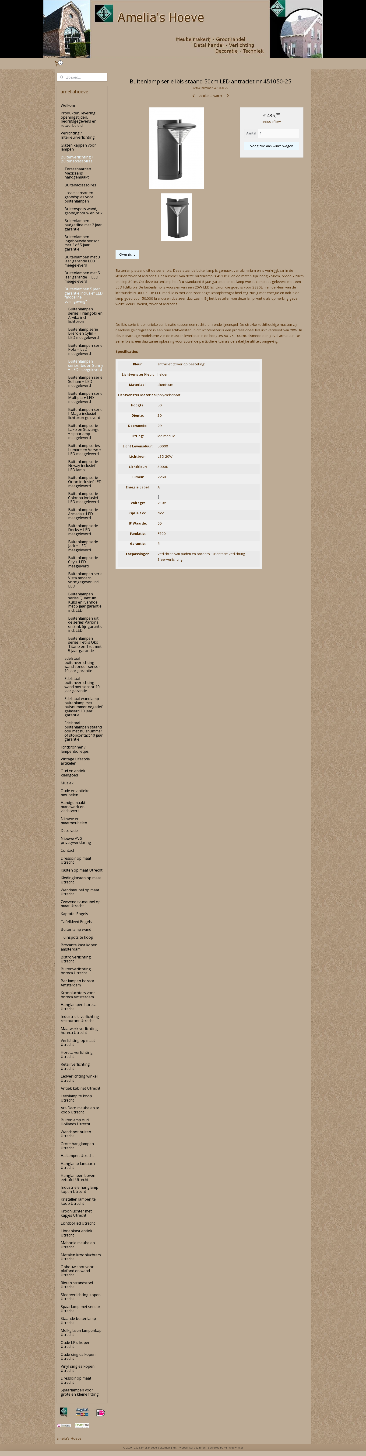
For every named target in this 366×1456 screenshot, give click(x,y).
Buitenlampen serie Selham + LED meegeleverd (85, 381)
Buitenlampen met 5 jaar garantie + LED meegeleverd (82, 277)
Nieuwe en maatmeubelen (74, 820)
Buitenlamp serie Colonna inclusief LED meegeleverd (83, 497)
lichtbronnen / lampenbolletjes (75, 749)
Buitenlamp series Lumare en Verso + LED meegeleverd (85, 449)
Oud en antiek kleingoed (73, 773)
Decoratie (69, 830)
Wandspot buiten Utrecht (76, 1134)
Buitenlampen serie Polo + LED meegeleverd (85, 349)
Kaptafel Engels (74, 913)
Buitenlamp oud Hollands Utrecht (75, 1122)
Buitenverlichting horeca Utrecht (76, 971)
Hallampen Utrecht (77, 1155)
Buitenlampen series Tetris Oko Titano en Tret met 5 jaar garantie (85, 644)
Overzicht (127, 254)
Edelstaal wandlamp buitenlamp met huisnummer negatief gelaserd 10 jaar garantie (83, 707)
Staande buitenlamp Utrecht (78, 1320)
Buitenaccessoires (80, 185)
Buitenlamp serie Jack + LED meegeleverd (83, 546)
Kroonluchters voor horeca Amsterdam (78, 994)
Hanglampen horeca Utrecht (78, 1006)
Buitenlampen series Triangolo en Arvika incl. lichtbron (85, 315)
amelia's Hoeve (69, 1438)
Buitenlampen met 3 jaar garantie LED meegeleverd (82, 261)
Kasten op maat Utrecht (81, 870)
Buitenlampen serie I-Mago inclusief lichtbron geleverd (85, 413)
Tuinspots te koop (77, 937)
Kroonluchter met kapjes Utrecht (76, 1213)
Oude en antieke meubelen (75, 792)
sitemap (165, 1447)
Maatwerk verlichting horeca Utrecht (79, 1030)
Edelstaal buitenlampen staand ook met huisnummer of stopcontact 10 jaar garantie (83, 731)
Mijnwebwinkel (233, 1447)
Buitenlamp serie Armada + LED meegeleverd (83, 513)
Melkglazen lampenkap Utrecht (81, 1332)
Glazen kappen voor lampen (78, 147)
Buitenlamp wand (76, 929)
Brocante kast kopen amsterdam (79, 947)
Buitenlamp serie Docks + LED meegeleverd (83, 529)
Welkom (68, 105)
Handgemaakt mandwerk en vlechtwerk (73, 806)
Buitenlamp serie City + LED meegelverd (83, 561)
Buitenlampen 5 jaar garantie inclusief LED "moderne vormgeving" (83, 295)
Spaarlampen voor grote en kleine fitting (80, 1392)
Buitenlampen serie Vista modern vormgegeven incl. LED (85, 580)
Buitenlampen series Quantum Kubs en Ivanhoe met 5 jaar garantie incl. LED (85, 602)
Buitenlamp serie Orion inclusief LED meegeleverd (85, 481)
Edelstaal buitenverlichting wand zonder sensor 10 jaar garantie (82, 664)
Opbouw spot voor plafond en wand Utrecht (77, 1270)
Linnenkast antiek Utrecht (76, 1233)
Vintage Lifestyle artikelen (75, 761)
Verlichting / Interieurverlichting (78, 135)
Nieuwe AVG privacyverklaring (76, 840)
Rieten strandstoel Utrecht (77, 1285)
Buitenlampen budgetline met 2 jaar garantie (83, 224)
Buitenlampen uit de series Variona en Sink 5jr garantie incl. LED (85, 624)
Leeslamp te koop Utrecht (76, 1098)
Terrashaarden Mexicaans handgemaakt (77, 173)
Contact (67, 850)
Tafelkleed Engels (76, 921)
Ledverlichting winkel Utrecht (79, 1078)
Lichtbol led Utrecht (78, 1223)
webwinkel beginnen (192, 1447)
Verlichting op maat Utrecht (78, 1042)
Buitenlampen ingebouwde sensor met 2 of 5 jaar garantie (81, 243)
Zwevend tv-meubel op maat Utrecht (81, 904)
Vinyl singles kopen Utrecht (78, 1368)
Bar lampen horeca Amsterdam (77, 983)
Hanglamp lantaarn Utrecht (78, 1165)
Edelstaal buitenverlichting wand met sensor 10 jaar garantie (82, 685)
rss (174, 1447)
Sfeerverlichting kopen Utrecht (81, 1296)
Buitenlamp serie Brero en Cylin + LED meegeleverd (83, 333)
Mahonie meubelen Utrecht (78, 1245)
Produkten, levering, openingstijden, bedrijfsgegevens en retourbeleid (78, 119)
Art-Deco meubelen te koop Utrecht (80, 1110)
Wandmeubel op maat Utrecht (80, 892)
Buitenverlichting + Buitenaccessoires (77, 159)
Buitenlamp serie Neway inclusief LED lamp (83, 465)
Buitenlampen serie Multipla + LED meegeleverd (85, 397)
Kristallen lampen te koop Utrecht (78, 1201)
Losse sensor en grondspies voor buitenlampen (78, 196)
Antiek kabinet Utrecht (80, 1088)
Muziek (67, 783)
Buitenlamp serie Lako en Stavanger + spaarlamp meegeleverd (84, 431)
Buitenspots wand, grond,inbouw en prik (83, 211)
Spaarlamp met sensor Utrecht (80, 1308)
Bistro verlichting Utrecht (76, 959)
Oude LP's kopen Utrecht (75, 1344)
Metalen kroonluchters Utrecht (81, 1257)
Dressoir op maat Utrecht (76, 860)
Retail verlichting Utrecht (75, 1066)
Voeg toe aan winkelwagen (271, 146)
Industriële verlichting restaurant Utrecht (80, 1018)
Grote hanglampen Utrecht (77, 1145)
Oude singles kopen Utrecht (78, 1356)
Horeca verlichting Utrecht (77, 1054)
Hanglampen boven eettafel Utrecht (78, 1177)
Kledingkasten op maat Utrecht (81, 880)
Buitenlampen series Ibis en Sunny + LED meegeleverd (85, 365)
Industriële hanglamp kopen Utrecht (79, 1189)
